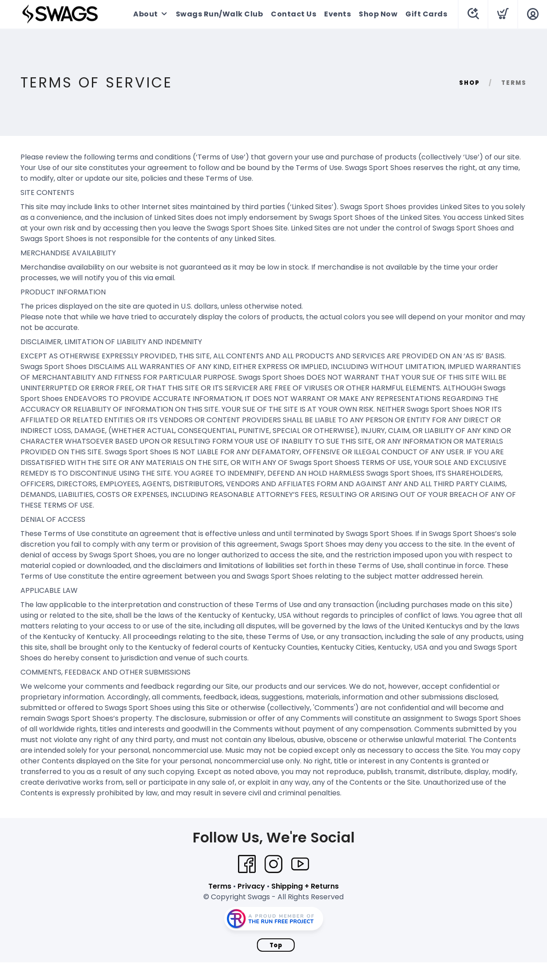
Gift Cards (426, 14)
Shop (469, 83)
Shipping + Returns (305, 886)
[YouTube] (300, 864)
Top (276, 945)
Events (337, 14)
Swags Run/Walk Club (219, 14)
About (145, 14)
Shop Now (378, 14)
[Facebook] (247, 864)
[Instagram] (273, 864)
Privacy (251, 886)
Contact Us (293, 14)
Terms (219, 886)
